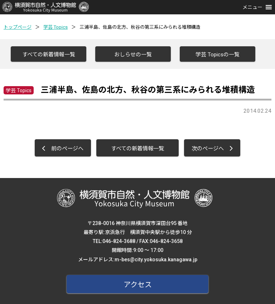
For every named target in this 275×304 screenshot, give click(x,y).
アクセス (138, 284)
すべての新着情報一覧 (48, 54)
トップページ (18, 27)
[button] (252, 7)
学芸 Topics (55, 27)
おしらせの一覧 (133, 54)
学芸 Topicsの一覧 (218, 54)
